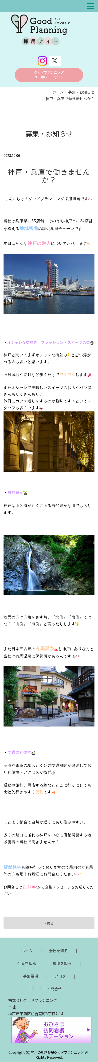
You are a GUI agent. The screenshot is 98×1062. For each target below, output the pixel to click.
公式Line (29, 887)
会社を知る (58, 950)
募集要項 (30, 976)
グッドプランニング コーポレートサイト (49, 75)
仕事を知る (26, 963)
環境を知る (62, 963)
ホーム (57, 92)
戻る (49, 923)
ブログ (60, 976)
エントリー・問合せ (45, 988)
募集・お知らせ (81, 92)
